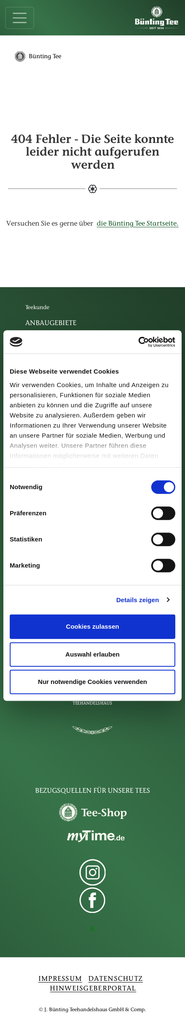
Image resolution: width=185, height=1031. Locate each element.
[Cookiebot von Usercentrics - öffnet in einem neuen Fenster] (138, 341)
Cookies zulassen (92, 626)
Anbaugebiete (50, 323)
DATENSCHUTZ (115, 979)
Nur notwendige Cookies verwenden (92, 681)
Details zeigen (137, 599)
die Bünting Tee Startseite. (138, 224)
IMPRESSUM (60, 979)
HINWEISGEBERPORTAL (93, 988)
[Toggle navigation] (19, 18)
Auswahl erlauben (92, 654)
